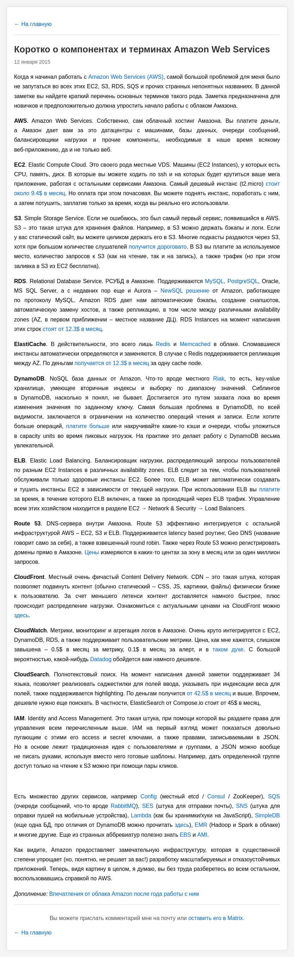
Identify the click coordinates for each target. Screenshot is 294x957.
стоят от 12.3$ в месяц (72, 329)
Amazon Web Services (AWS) (126, 77)
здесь (21, 615)
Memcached (195, 344)
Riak (218, 379)
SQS (274, 796)
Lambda (141, 815)
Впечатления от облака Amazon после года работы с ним (124, 894)
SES (147, 806)
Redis (163, 344)
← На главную (32, 24)
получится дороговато (158, 247)
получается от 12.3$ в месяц (112, 363)
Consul (216, 796)
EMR (201, 825)
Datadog (101, 659)
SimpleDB (267, 815)
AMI (202, 835)
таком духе (228, 649)
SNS (242, 806)
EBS (185, 835)
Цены (92, 552)
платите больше (88, 426)
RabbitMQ (123, 806)
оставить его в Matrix (215, 918)
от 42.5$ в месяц (209, 693)
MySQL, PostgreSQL (231, 281)
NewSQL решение (185, 291)
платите (269, 489)
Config (148, 796)
